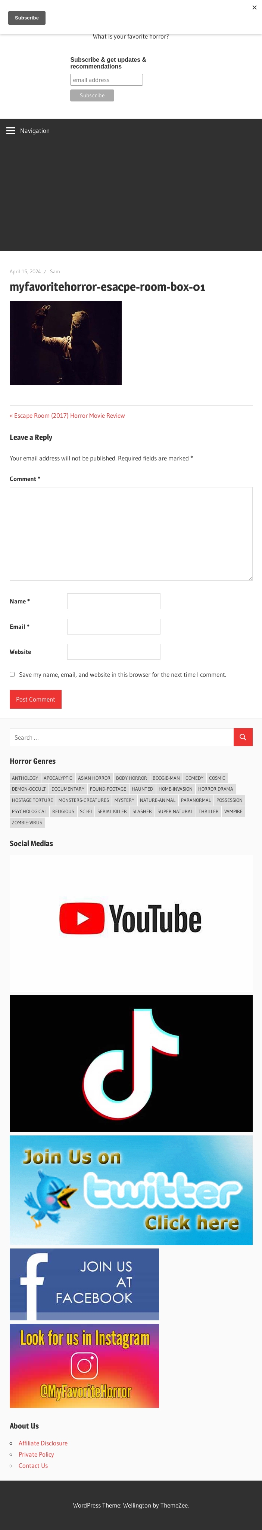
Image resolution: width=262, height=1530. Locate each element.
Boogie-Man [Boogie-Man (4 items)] (166, 778)
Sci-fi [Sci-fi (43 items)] (86, 811)
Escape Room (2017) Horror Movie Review (69, 415)
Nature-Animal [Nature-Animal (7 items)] (157, 800)
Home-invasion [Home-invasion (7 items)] (176, 789)
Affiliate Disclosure (43, 1443)
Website (20, 652)
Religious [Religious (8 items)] (63, 811)
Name (20, 601)
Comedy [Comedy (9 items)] (194, 778)
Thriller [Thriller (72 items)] (209, 811)
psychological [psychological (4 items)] (29, 811)
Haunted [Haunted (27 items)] (142, 789)
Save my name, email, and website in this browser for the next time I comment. (122, 674)
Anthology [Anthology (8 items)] (25, 778)
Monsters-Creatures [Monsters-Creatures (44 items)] (84, 800)
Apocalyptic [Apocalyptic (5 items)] (58, 778)
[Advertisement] (131, 198)
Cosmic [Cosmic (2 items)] (217, 778)
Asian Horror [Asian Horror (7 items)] (94, 778)
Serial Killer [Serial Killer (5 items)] (112, 811)
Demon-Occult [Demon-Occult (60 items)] (29, 789)
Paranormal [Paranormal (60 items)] (196, 800)
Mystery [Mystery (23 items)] (124, 800)
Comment (25, 479)
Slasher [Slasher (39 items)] (142, 811)
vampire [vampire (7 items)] (233, 811)
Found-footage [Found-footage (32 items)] (108, 789)
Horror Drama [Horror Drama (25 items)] (215, 789)
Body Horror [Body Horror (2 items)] (131, 778)
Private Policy (36, 1454)
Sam (55, 271)
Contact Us (33, 1465)
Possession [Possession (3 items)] (229, 800)
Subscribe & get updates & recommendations (108, 63)
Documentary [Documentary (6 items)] (68, 789)
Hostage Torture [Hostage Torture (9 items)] (32, 800)
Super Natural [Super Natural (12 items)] (175, 811)
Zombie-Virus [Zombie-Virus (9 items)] (27, 822)
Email (19, 626)
